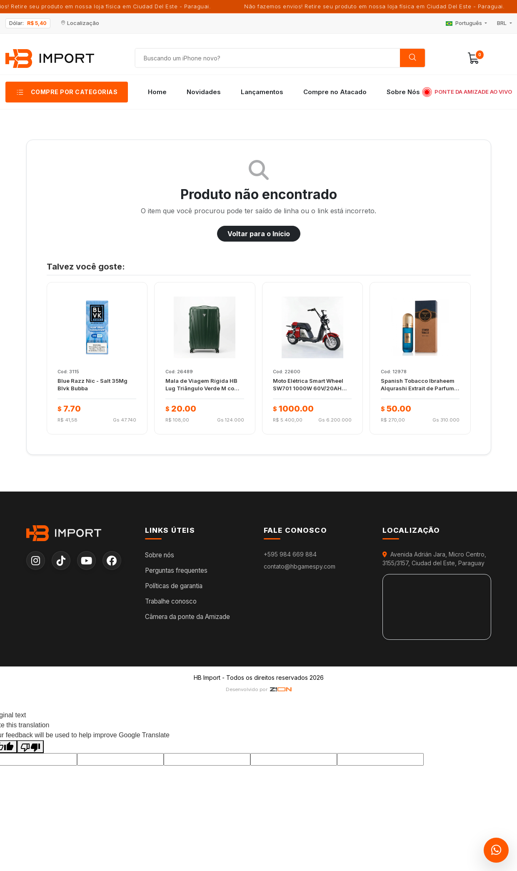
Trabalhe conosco (171, 601)
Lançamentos (262, 92)
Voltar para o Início (258, 234)
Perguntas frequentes (176, 571)
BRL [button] (502, 23)
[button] (473, 58)
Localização (79, 23)
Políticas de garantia (173, 586)
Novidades (204, 92)
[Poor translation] (30, 747)
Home (157, 92)
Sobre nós (159, 555)
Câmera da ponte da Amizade (187, 617)
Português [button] (464, 23)
